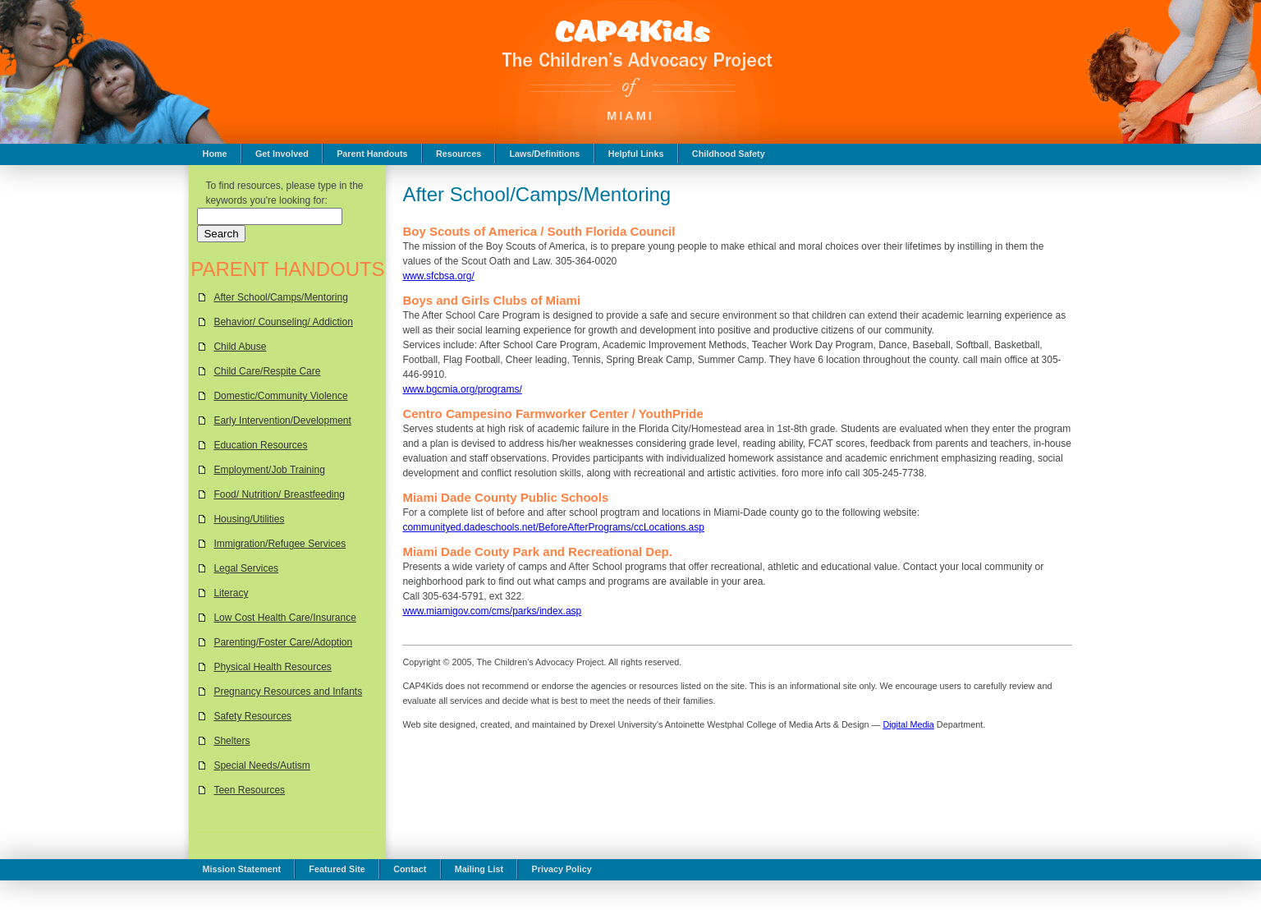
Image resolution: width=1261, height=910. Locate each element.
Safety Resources (252, 716)
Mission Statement (242, 869)
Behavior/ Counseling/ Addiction (282, 322)
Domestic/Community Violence (280, 396)
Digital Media (908, 724)
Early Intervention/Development (282, 420)
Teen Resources (249, 790)
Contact (409, 869)
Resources (458, 154)
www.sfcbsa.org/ (438, 276)
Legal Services (245, 568)
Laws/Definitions (545, 154)
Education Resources (260, 445)
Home (215, 154)
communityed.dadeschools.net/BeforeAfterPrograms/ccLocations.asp (553, 527)
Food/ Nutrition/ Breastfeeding (278, 494)
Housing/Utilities (248, 519)
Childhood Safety (728, 154)
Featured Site (337, 869)
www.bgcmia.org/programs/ (461, 389)
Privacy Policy (561, 869)
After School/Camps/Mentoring (280, 297)
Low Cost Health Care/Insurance (284, 617)
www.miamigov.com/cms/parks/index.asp (491, 611)
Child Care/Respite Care (266, 371)
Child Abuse (239, 346)
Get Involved (282, 154)
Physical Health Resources (272, 667)
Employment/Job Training (268, 470)
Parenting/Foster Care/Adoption (282, 642)
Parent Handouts (372, 154)
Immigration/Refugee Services (279, 543)
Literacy (230, 593)
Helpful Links (636, 154)
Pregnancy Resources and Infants (287, 691)
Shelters (231, 741)
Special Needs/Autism (261, 765)
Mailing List (479, 869)
